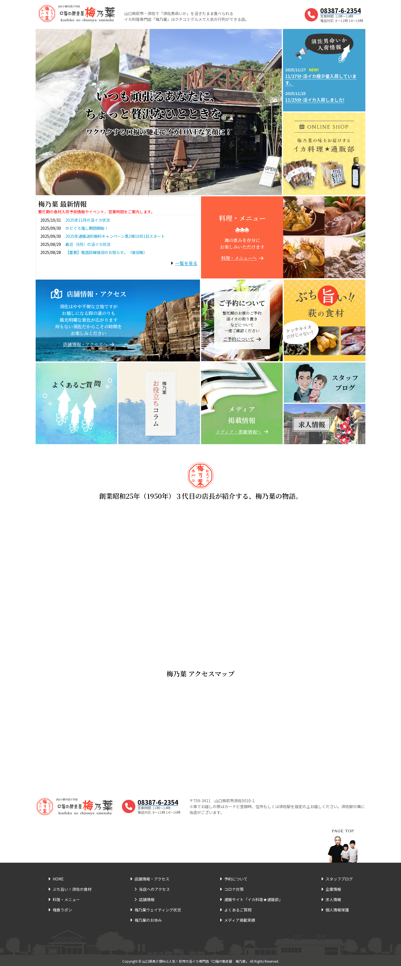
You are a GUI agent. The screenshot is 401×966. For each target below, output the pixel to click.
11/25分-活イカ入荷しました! (314, 99)
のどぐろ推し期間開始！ (86, 228)
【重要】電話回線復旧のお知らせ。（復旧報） (106, 252)
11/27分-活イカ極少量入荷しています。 (320, 79)
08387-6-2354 (340, 10)
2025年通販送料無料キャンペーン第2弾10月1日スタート (115, 236)
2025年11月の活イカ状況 (87, 220)
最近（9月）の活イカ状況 (88, 244)
